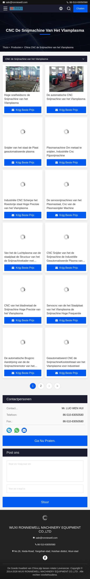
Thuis (5, 47)
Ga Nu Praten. (45, 441)
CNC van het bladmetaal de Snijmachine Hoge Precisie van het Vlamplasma (22, 309)
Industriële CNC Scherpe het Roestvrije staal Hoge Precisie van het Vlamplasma (21, 204)
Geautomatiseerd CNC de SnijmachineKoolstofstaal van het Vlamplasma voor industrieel (66, 362)
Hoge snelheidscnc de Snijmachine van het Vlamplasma (17, 99)
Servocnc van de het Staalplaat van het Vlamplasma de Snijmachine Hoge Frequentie (65, 309)
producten (16, 47)
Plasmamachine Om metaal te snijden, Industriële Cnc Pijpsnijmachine (64, 151)
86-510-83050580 (77, 2)
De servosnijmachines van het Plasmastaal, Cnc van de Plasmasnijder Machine (64, 204)
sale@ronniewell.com (14, 2)
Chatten (80, 8)
